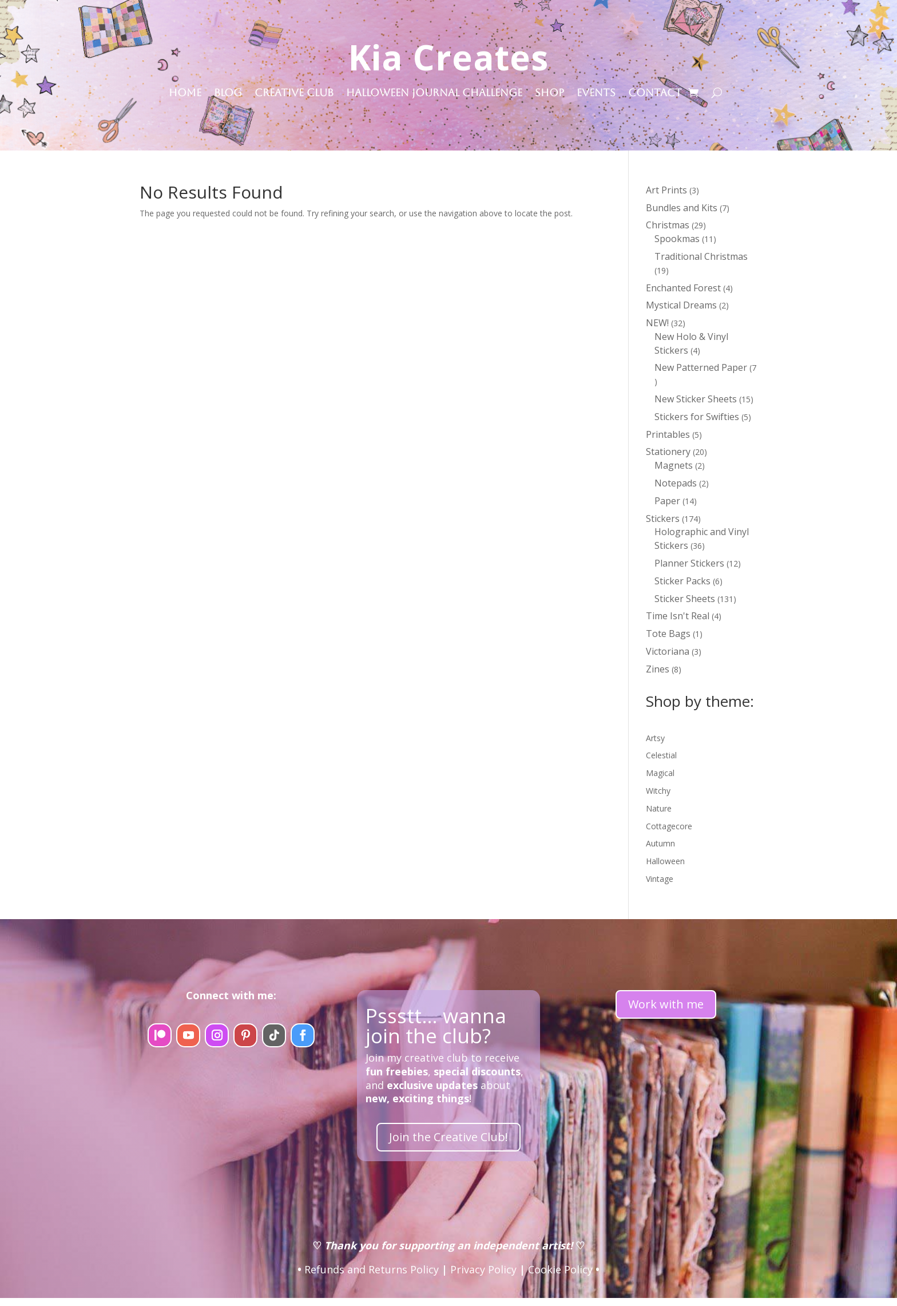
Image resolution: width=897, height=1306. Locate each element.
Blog (228, 93)
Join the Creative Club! (448, 1137)
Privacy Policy (483, 1269)
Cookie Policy (560, 1269)
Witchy (658, 790)
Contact (655, 93)
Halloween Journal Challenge (434, 93)
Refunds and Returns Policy (371, 1269)
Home (185, 93)
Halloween (665, 861)
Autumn (660, 843)
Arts (653, 738)
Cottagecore (669, 826)
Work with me (666, 1004)
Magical (660, 772)
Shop (549, 93)
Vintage (659, 878)
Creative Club (294, 93)
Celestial (661, 755)
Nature (659, 808)
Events (596, 93)
